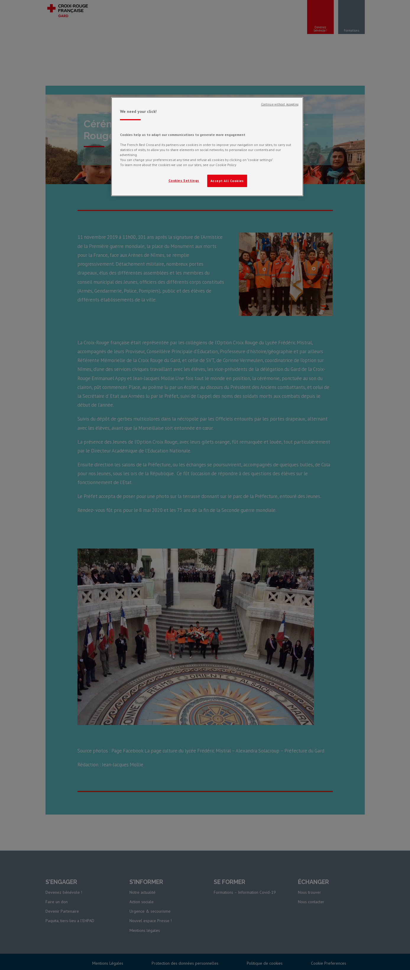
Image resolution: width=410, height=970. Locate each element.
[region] (207, 146)
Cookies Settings (183, 180)
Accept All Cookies (227, 181)
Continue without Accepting (280, 104)
